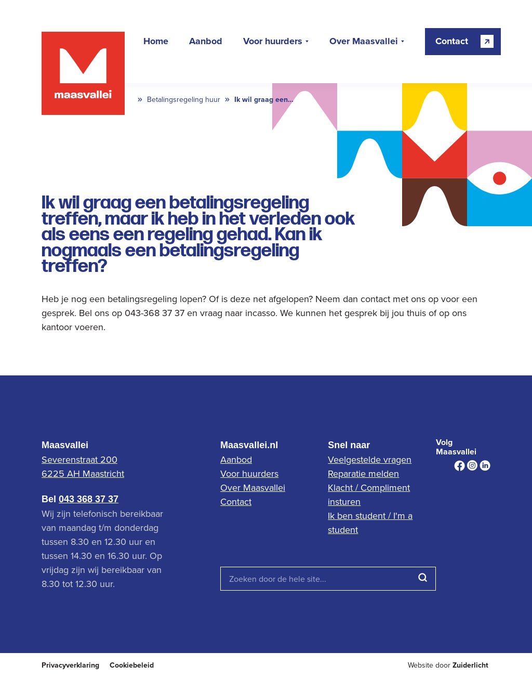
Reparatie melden (363, 473)
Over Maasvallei (363, 41)
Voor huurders (272, 41)
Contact (235, 501)
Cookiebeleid (132, 665)
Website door (448, 665)
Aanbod (205, 41)
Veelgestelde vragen (369, 459)
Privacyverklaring (70, 665)
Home (155, 41)
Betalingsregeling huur (183, 99)
